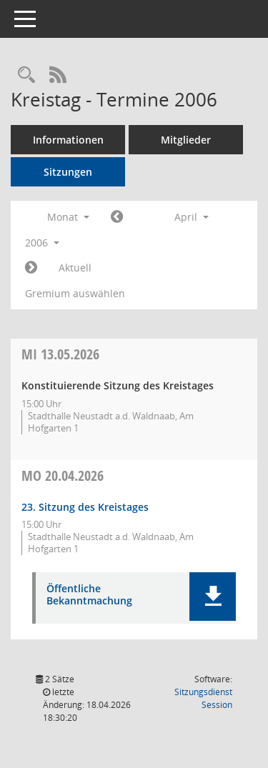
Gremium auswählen (75, 293)
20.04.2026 (62, 475)
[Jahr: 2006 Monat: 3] (117, 217)
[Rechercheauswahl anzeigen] (26, 75)
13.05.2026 (60, 354)
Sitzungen (68, 172)
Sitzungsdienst (203, 698)
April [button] (191, 217)
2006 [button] (42, 242)
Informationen (68, 139)
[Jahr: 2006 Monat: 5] (31, 268)
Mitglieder (186, 139)
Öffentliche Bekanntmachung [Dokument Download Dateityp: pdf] (89, 595)
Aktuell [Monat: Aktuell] (75, 267)
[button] (212, 596)
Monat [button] (68, 217)
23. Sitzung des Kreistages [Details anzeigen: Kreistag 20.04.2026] (85, 507)
